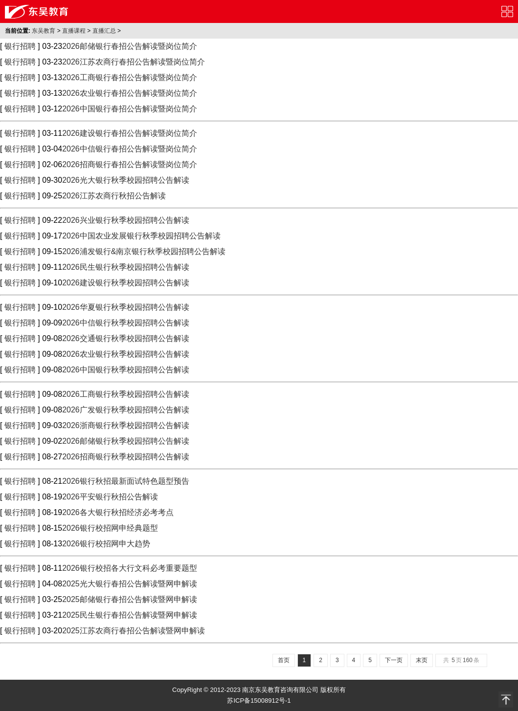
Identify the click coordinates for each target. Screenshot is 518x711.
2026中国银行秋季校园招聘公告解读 (125, 370)
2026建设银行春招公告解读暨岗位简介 (129, 133)
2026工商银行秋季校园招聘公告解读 (125, 394)
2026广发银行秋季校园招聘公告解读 (125, 410)
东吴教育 (43, 30)
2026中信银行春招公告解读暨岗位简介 (129, 149)
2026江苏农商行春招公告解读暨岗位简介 (133, 62)
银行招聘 (20, 46)
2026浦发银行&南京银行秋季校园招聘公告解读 (143, 251)
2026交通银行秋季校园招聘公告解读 (125, 338)
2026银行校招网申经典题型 (110, 528)
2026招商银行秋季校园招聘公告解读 (125, 456)
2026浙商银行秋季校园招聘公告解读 (125, 425)
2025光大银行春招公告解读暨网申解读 (129, 584)
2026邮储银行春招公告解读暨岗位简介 (129, 46)
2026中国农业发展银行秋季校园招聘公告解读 (141, 236)
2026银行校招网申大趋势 (106, 543)
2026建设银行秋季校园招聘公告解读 (125, 283)
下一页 (394, 660)
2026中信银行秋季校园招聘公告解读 (125, 323)
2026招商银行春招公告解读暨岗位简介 (129, 164)
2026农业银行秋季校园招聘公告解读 (125, 354)
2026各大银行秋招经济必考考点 (118, 512)
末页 (422, 660)
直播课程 (74, 30)
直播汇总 (104, 30)
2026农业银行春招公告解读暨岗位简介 (129, 93)
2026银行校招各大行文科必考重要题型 (129, 568)
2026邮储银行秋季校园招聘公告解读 (125, 441)
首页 (284, 660)
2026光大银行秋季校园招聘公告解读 (125, 180)
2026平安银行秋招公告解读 (110, 497)
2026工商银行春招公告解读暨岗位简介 (129, 77)
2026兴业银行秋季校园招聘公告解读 (125, 220)
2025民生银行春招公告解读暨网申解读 (129, 615)
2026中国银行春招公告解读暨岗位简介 (129, 109)
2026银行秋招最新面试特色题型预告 (125, 481)
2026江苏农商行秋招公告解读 (114, 196)
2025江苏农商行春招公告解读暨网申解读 (133, 630)
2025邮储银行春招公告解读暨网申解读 (129, 599)
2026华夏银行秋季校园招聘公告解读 (125, 307)
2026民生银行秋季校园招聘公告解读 (125, 267)
